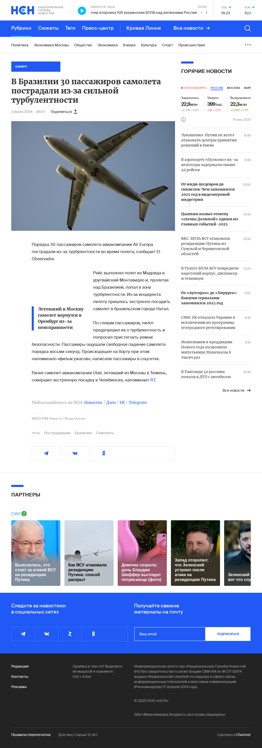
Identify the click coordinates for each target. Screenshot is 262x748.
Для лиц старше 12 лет (77, 734)
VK (122, 402)
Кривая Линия (143, 28)
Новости (93, 402)
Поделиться (64, 111)
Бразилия (83, 433)
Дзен (111, 402)
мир (247, 88)
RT (152, 380)
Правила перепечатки (31, 734)
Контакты (19, 676)
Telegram (138, 402)
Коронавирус (195, 88)
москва (233, 88)
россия (217, 88)
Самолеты (105, 433)
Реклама (19, 686)
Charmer (243, 734)
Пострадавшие (57, 433)
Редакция (20, 666)
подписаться (228, 634)
